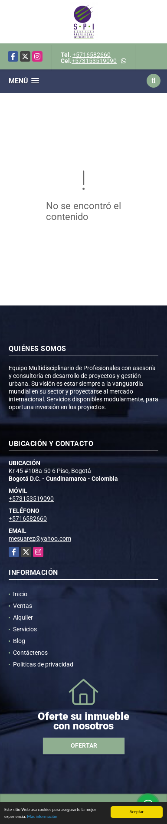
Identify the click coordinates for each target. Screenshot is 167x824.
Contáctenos (30, 652)
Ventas (22, 605)
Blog (19, 640)
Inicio (20, 594)
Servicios (25, 629)
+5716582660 (91, 54)
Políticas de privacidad (43, 664)
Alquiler (23, 617)
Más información (42, 817)
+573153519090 (94, 60)
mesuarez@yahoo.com (40, 538)
